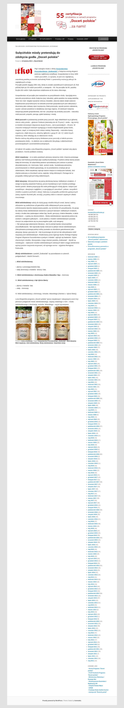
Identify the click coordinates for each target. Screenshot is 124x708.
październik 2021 (93, 370)
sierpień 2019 (92, 431)
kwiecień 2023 (93, 329)
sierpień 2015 (92, 542)
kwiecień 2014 (93, 579)
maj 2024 (91, 305)
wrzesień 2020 (93, 401)
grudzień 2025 (93, 266)
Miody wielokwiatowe (46, 343)
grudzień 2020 (93, 394)
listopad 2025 (92, 268)
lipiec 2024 (91, 301)
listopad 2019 (92, 424)
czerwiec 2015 (93, 547)
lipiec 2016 (91, 517)
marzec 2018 (92, 470)
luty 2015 (91, 556)
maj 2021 (91, 382)
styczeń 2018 (92, 475)
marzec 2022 (92, 359)
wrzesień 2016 (93, 512)
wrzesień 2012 (93, 623)
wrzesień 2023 (93, 324)
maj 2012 (91, 633)
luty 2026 (91, 261)
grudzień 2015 (93, 533)
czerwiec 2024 (93, 303)
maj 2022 (91, 354)
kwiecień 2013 (93, 607)
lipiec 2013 (91, 600)
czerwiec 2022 (93, 352)
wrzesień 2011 (93, 651)
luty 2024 (91, 312)
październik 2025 (93, 271)
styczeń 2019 (92, 447)
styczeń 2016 (92, 531)
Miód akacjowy (71, 341)
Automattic (77, 700)
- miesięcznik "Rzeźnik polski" (97, 692)
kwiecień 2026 (93, 257)
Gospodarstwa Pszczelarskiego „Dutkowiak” (52, 341)
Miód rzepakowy (20, 343)
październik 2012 (93, 621)
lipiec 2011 (91, 656)
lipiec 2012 (91, 628)
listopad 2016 (92, 507)
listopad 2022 (92, 340)
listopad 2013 (92, 591)
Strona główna (20, 39)
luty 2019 (91, 445)
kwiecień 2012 (93, 635)
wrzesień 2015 (93, 540)
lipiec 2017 (91, 489)
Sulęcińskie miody (59, 343)
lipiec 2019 (91, 433)
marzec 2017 (92, 498)
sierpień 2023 (92, 326)
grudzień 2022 (93, 338)
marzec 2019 (92, 442)
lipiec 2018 (91, 461)
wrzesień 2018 (93, 456)
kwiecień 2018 (93, 468)
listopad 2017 (92, 479)
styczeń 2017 (92, 503)
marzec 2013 (92, 609)
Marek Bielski (38, 61)
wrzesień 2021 (93, 373)
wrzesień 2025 (93, 273)
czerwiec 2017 (93, 491)
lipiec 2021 (91, 377)
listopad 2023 (92, 319)
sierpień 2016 (92, 514)
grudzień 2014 (93, 561)
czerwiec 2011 (93, 658)
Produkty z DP (59, 39)
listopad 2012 (92, 619)
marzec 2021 (92, 387)
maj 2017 (91, 493)
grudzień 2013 (93, 589)
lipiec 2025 (91, 278)
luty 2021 (91, 389)
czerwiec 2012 (93, 630)
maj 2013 (91, 605)
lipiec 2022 (91, 349)
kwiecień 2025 (93, 282)
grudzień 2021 (93, 366)
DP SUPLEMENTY (46, 39)
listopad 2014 (92, 563)
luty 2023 (91, 333)
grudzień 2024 (93, 291)
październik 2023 (93, 322)
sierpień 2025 (92, 275)
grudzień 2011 (93, 644)
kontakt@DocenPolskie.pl (96, 212)
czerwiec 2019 (93, 435)
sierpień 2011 (92, 653)
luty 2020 (91, 417)
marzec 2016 (92, 526)
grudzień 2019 (93, 421)
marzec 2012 (92, 637)
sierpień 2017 (92, 486)
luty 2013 (91, 612)
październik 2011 (93, 649)
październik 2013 (93, 593)
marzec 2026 (92, 259)
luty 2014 (91, 584)
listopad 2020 (92, 396)
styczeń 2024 (92, 315)
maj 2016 (91, 521)
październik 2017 (93, 482)
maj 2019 (91, 438)
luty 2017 (91, 500)
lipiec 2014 (91, 572)
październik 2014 (93, 565)
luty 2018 (91, 473)
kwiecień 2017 (93, 496)
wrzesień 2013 (93, 595)
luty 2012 (91, 640)
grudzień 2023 (93, 317)
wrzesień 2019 (93, 428)
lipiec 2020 (91, 405)
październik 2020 (93, 398)
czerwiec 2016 (93, 519)
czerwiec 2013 (93, 603)
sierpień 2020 (92, 403)
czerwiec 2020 (93, 407)
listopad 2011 (92, 647)
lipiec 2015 (91, 545)
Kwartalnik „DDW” (82, 39)
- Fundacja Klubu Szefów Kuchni (98, 690)
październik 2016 (93, 510)
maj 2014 (91, 577)
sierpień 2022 (92, 347)
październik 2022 (93, 343)
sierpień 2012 (92, 626)
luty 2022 (91, 361)
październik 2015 (93, 537)
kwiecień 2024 (93, 308)
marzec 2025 (92, 285)
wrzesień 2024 (93, 296)
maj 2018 (91, 466)
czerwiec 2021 (93, 380)
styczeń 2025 (92, 289)
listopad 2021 (92, 368)
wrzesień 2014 (93, 568)
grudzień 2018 (93, 449)
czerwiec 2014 (93, 575)
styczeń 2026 (92, 264)
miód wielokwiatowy (32, 343)
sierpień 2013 (92, 598)
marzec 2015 (92, 554)
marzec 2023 (92, 331)
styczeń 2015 (92, 558)
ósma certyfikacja (26, 341)
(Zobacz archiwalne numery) (97, 166)
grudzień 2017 (93, 477)
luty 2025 (91, 287)
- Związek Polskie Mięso (95, 685)
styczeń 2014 (92, 586)
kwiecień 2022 (93, 356)
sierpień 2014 (92, 570)
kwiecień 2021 (93, 384)
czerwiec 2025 (93, 280)
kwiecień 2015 (93, 551)
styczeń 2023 (92, 336)
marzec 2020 (92, 415)
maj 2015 (91, 549)
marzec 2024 (92, 310)
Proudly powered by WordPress (52, 700)
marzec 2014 (92, 582)
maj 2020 (91, 410)
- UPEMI (90, 688)
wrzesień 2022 (93, 345)
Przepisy (70, 39)
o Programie (32, 39)
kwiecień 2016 (93, 524)
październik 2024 (93, 294)
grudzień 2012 (93, 616)
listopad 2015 (92, 535)
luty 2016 (91, 528)
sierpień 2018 (92, 459)
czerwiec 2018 (93, 463)
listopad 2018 (92, 452)
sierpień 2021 (92, 375)
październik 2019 (93, 426)
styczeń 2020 (92, 419)
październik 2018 (93, 454)
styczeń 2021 (92, 391)
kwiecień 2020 (93, 412)
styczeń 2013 (92, 614)
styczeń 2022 (92, 363)
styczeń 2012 (92, 642)
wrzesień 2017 (93, 484)
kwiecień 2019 (93, 440)
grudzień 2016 (93, 505)
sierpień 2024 (92, 298)
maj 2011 (91, 661)
